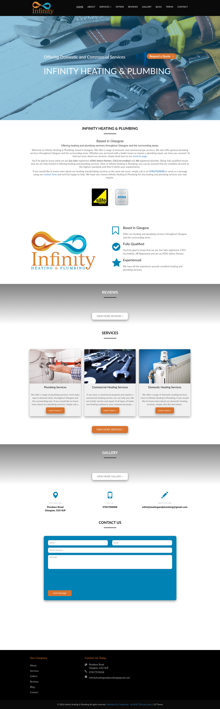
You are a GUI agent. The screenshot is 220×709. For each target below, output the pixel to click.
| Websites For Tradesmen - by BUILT (122, 704)
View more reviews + (110, 316)
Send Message (59, 593)
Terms (169, 6)
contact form (50, 174)
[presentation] (69, 579)
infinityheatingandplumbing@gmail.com (164, 507)
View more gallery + (110, 476)
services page (140, 156)
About (91, 6)
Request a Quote (162, 56)
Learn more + (55, 410)
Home (79, 6)
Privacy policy (146, 704)
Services (34, 670)
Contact (182, 6)
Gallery (147, 6)
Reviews (133, 6)
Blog (159, 6)
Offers (120, 6)
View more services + (110, 429)
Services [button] (105, 6)
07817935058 (96, 672)
